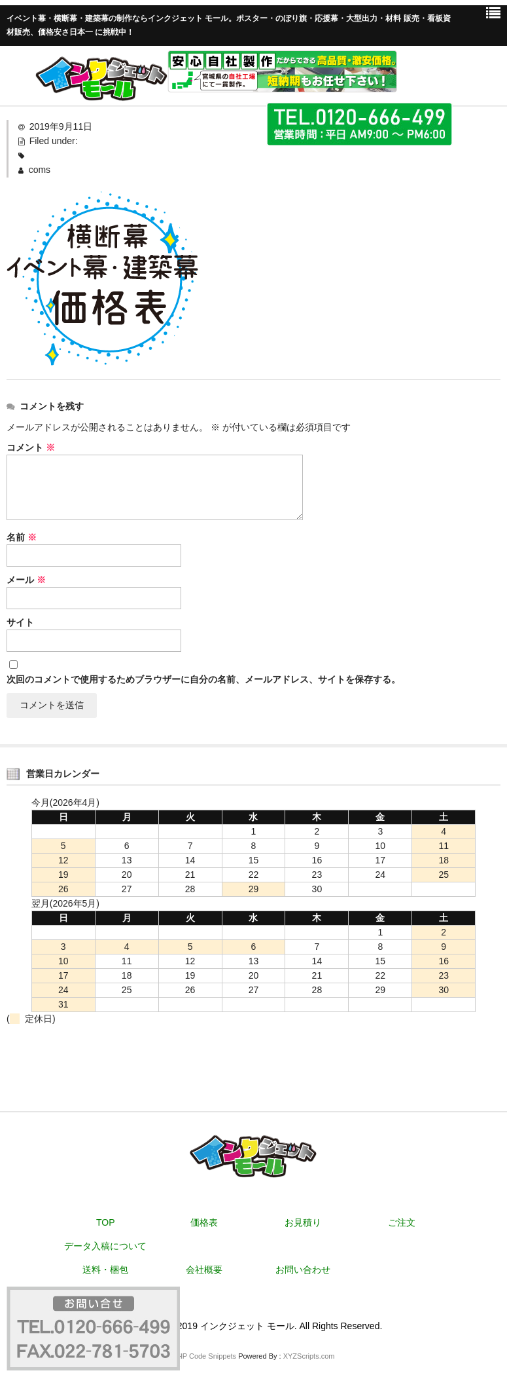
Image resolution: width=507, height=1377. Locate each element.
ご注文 (401, 1222)
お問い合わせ (302, 1269)
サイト (20, 622)
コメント (31, 447)
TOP (105, 1222)
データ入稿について (105, 1246)
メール (26, 580)
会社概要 (204, 1269)
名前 (22, 537)
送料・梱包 (105, 1269)
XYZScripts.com (309, 1356)
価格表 (204, 1222)
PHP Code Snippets (204, 1356)
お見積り (303, 1222)
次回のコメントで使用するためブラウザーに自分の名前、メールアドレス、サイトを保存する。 (203, 679)
